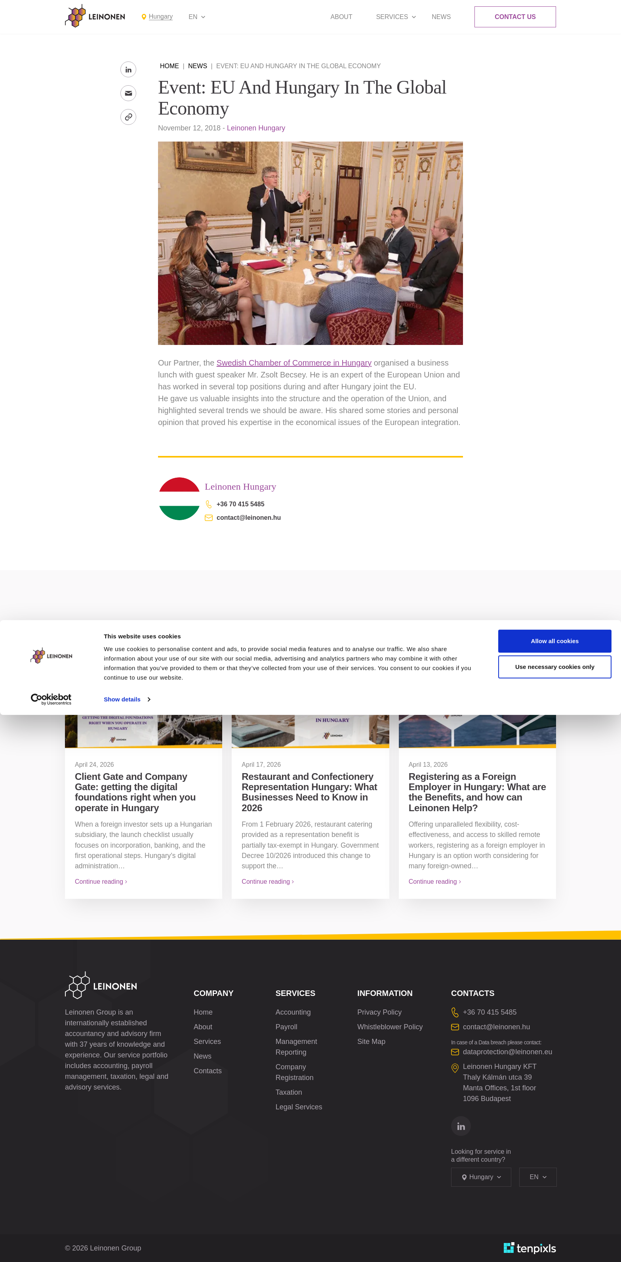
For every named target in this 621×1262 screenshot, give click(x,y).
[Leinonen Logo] (95, 16)
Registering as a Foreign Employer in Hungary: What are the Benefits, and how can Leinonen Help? (477, 792)
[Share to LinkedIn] (128, 69)
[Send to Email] (128, 93)
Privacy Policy (379, 1012)
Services (392, 16)
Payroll (286, 1027)
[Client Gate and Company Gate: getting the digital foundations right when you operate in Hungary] (143, 699)
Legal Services (299, 1107)
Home (169, 66)
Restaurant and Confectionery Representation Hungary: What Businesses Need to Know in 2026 (309, 792)
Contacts (208, 1071)
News (441, 16)
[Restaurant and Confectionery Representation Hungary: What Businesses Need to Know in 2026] (310, 699)
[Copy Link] (128, 117)
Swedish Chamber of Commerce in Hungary (294, 362)
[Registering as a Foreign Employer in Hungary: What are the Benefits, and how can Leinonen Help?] (477, 699)
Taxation (289, 1092)
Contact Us (515, 16)
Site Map (371, 1042)
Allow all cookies (555, 1188)
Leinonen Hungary (256, 128)
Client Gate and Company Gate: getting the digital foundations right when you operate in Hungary (135, 792)
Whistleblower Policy (390, 1027)
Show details (122, 1246)
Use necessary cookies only (554, 1213)
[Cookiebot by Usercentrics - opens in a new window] (51, 1246)
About (341, 16)
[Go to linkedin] (461, 1126)
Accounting (293, 1012)
